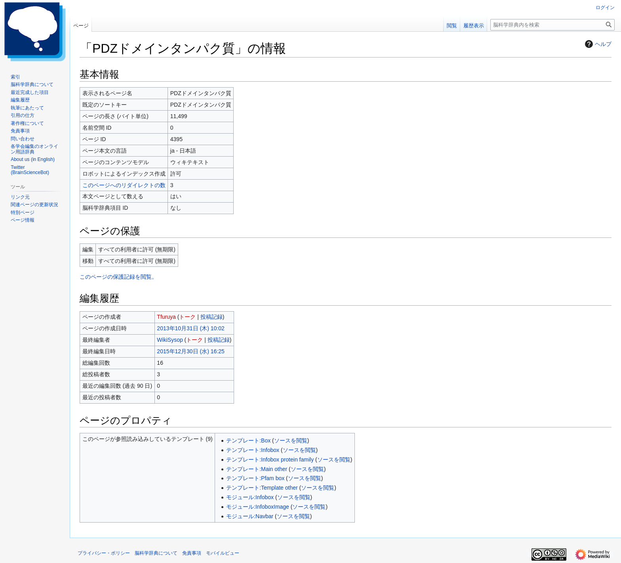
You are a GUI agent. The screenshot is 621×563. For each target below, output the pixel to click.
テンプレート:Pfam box (255, 478)
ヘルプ (597, 44)
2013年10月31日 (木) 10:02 (190, 328)
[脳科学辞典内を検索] (552, 25)
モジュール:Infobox (250, 497)
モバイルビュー (222, 553)
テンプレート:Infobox (252, 450)
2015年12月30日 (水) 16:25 (190, 351)
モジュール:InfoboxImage (257, 507)
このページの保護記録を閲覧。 (118, 277)
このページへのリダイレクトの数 (124, 185)
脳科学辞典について (156, 553)
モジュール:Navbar (249, 516)
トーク (187, 317)
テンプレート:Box (248, 440)
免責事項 (191, 553)
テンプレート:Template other (262, 487)
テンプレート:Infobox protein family (270, 459)
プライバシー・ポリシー (104, 553)
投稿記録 (211, 317)
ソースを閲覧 (290, 440)
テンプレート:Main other (256, 469)
